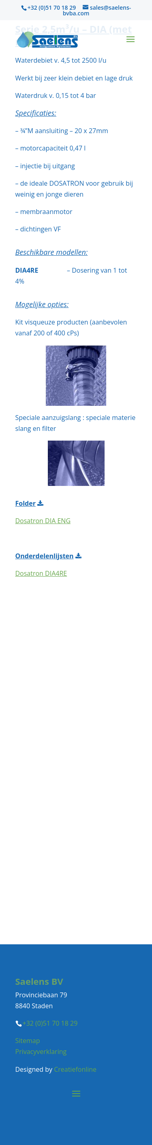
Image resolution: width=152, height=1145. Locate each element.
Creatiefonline (75, 1069)
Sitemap (27, 1040)
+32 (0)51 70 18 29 (52, 7)
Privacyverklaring (41, 1051)
